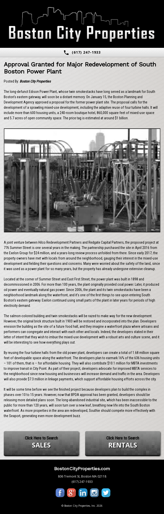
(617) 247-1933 (82, 53)
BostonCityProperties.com (82, 468)
